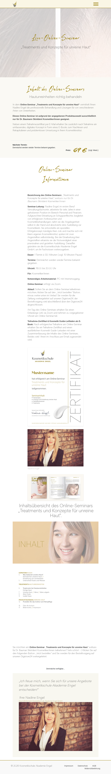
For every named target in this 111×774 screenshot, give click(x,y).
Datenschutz (83, 766)
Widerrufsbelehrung (92, 768)
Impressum (68, 766)
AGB (94, 766)
